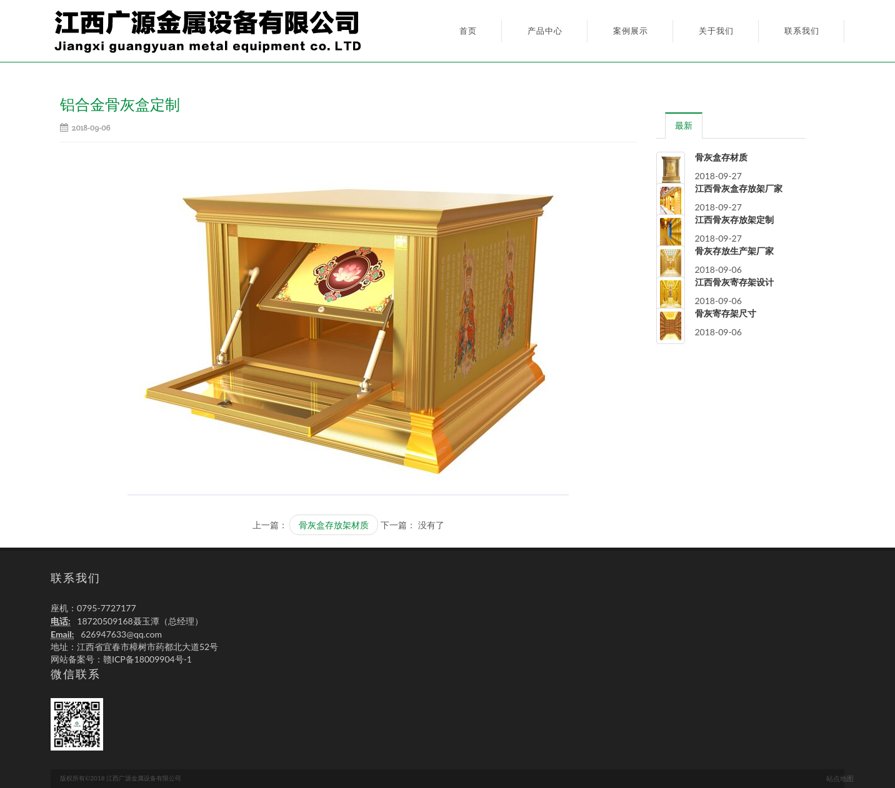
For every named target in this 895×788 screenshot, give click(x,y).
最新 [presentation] (683, 125)
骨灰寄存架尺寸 (725, 313)
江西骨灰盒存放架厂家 (738, 189)
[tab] (684, 125)
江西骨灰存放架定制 (734, 220)
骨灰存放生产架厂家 (734, 251)
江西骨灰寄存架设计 (734, 282)
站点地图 (840, 778)
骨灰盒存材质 (721, 157)
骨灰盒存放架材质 (334, 525)
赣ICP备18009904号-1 (147, 659)
